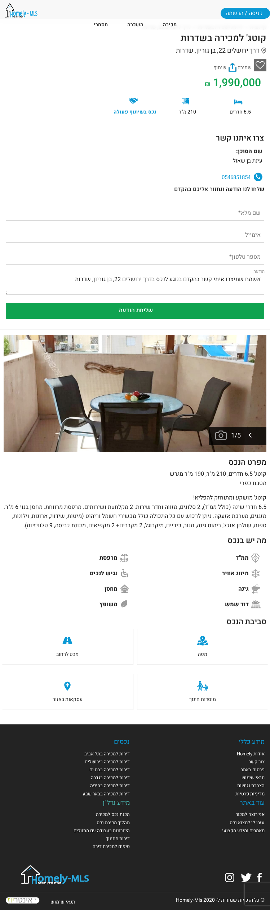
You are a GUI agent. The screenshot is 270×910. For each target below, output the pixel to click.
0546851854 (242, 177)
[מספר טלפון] (135, 256)
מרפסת (114, 557)
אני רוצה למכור (250, 814)
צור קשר (257, 761)
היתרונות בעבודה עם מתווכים (102, 830)
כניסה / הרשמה (244, 13)
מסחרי (101, 24)
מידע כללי (252, 742)
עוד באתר (252, 803)
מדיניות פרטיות (250, 793)
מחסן (117, 588)
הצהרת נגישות (251, 785)
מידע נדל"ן (116, 803)
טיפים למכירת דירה (111, 846)
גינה (249, 588)
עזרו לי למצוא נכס (247, 822)
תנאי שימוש (253, 777)
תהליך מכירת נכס (113, 822)
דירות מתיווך (118, 838)
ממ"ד (248, 557)
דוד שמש (243, 604)
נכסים (122, 742)
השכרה (135, 24)
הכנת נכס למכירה (113, 814)
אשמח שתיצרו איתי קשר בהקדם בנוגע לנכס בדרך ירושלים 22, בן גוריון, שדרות (135, 282)
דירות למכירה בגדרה (110, 777)
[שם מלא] (135, 212)
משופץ (114, 604)
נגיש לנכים (109, 573)
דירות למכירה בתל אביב (107, 753)
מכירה (170, 24)
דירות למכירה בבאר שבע (106, 793)
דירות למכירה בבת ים (109, 769)
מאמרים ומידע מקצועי (243, 830)
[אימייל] (135, 234)
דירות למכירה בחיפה (110, 785)
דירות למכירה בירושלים (107, 761)
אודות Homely (251, 753)
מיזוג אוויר (241, 573)
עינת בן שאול (16, 157)
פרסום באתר (253, 769)
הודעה (259, 271)
